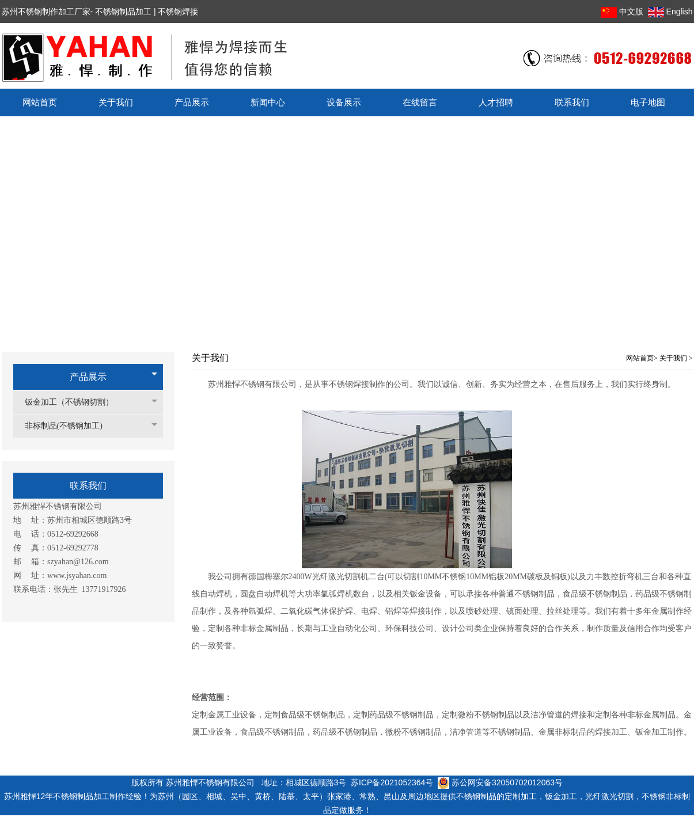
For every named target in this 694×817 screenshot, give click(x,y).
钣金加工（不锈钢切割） (75, 402)
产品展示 (88, 377)
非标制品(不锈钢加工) (69, 425)
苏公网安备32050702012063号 (500, 782)
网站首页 (640, 358)
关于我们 (674, 358)
